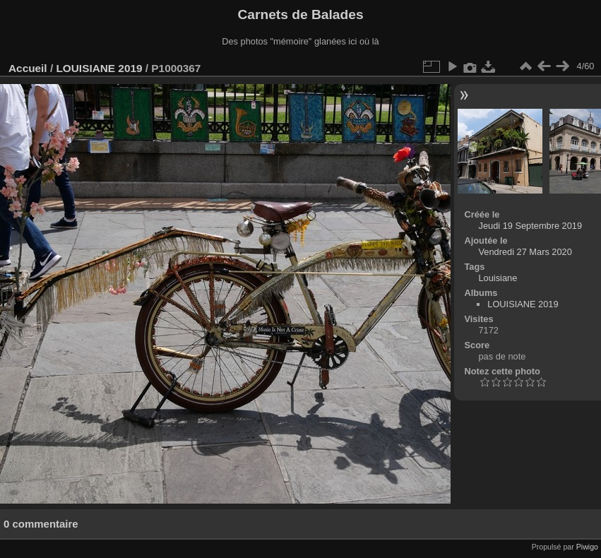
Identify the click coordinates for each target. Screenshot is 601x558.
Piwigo (587, 546)
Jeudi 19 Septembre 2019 (531, 225)
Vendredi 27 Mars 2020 (525, 252)
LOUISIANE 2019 (99, 68)
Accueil (27, 68)
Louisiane (498, 278)
